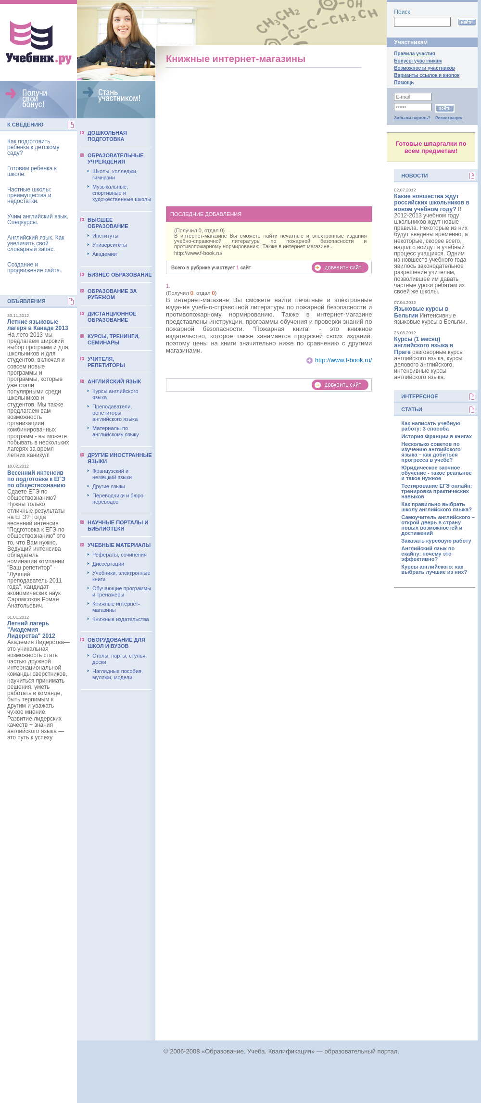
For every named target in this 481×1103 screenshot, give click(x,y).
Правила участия (414, 53)
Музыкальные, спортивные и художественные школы (121, 193)
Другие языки (108, 486)
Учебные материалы (119, 545)
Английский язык (114, 381)
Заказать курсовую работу (436, 541)
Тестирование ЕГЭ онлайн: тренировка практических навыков (436, 491)
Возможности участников (424, 68)
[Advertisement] (269, 135)
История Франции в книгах (436, 436)
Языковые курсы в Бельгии (421, 311)
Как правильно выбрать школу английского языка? (436, 507)
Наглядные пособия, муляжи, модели (117, 674)
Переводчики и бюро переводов (117, 499)
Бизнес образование (120, 275)
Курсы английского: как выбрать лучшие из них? (434, 569)
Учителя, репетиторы (106, 362)
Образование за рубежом (112, 294)
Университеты (109, 245)
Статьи (411, 409)
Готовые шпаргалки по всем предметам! (431, 147)
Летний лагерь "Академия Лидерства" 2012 (31, 629)
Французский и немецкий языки (112, 474)
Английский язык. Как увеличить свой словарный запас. (35, 243)
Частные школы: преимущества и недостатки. (29, 195)
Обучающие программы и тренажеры (121, 591)
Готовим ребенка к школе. (32, 171)
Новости (414, 175)
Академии (104, 254)
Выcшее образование (108, 223)
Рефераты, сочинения (119, 555)
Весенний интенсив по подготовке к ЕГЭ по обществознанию (36, 479)
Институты (105, 236)
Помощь (404, 82)
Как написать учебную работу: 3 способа (430, 426)
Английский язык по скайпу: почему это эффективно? (428, 554)
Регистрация (448, 117)
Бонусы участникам (418, 60)
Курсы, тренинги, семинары (113, 339)
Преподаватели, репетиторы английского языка (115, 413)
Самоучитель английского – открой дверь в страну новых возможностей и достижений (437, 525)
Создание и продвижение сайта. (34, 267)
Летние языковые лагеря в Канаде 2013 (37, 324)
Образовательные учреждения (116, 158)
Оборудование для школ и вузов (116, 643)
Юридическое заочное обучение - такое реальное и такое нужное (436, 473)
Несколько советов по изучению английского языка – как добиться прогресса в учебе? (430, 452)
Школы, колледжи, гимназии (115, 174)
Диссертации (108, 564)
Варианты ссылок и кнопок (426, 75)
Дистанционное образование (112, 317)
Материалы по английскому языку (115, 431)
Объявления (26, 301)
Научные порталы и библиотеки (118, 526)
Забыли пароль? (412, 117)
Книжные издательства (120, 619)
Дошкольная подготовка (107, 136)
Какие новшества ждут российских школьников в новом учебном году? (431, 202)
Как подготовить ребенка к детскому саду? (33, 147)
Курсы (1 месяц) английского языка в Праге (423, 345)
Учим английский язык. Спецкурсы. (37, 219)
